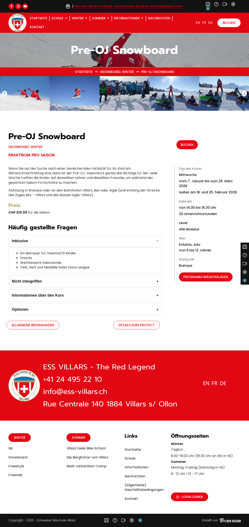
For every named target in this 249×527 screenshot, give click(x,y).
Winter (128, 72)
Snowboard (110, 72)
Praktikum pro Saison (31, 155)
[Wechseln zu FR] (204, 23)
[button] (4, 93)
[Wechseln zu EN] (198, 23)
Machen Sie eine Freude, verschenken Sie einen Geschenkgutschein (128, 6)
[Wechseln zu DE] (210, 23)
